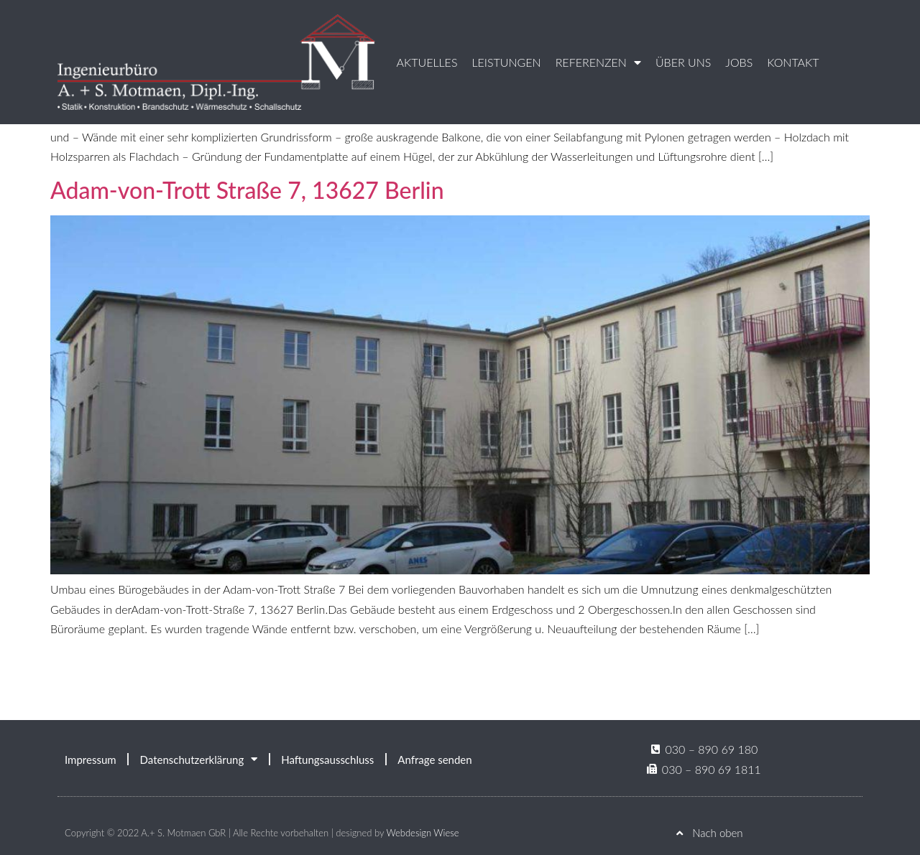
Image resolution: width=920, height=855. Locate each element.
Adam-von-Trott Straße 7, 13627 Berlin (247, 190)
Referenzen (598, 62)
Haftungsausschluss (327, 759)
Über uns (683, 62)
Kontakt (793, 62)
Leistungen (506, 62)
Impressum (90, 759)
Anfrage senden (434, 759)
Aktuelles (427, 62)
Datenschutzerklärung (199, 759)
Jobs (739, 62)
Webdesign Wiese (422, 832)
